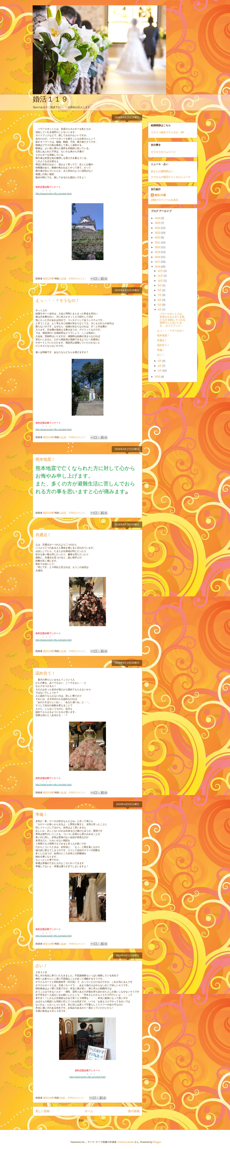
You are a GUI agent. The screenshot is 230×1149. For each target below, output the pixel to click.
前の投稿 (133, 1111)
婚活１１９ (50, 99)
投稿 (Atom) (90, 1120)
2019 (158, 252)
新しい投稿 (42, 1111)
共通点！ (43, 535)
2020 (158, 247)
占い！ (41, 966)
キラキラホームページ (163, 152)
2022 (158, 237)
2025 (158, 222)
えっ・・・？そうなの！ (57, 300)
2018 (158, 257)
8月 (160, 290)
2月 (160, 365)
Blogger (157, 1142)
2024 (158, 227)
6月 (160, 300)
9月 (160, 285)
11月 (160, 275)
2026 (158, 218)
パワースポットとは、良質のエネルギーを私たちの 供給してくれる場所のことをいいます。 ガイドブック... (171, 319)
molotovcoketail (126, 1142)
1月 (160, 370)
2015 (158, 376)
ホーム (89, 1111)
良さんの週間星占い (162, 171)
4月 (160, 309)
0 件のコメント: (77, 278)
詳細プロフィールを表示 (164, 199)
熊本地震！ (45, 459)
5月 (160, 304)
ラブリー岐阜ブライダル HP (167, 132)
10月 (160, 280)
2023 (158, 232)
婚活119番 (160, 195)
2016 (158, 266)
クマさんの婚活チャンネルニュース (171, 177)
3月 (160, 360)
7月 (160, 295)
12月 (160, 270)
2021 (158, 242)
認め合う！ (45, 673)
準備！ (41, 814)
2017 (158, 261)
